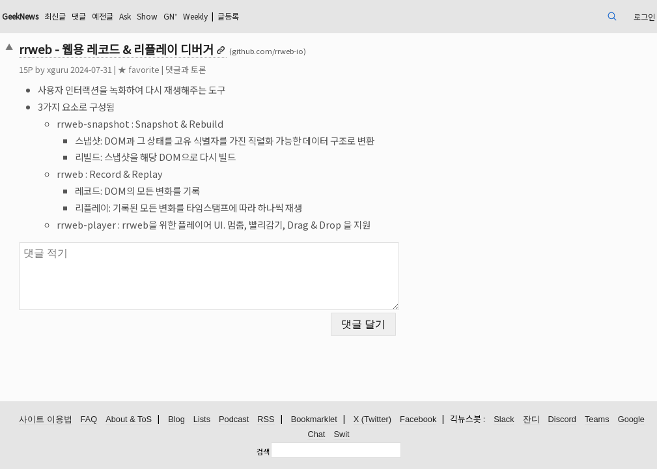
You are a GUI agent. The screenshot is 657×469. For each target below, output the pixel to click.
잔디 (531, 420)
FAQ (89, 420)
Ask (213, 16)
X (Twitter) (372, 420)
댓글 (160, 16)
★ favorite (201, 69)
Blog (176, 420)
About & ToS (128, 420)
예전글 (187, 16)
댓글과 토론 (248, 69)
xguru (120, 69)
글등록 (337, 16)
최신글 (133, 16)
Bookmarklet (314, 420)
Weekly (297, 16)
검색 (263, 451)
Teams (597, 420)
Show (239, 16)
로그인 (576, 16)
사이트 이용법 (45, 420)
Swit (341, 435)
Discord (562, 420)
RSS (265, 420)
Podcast (234, 420)
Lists (201, 420)
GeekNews (91, 16)
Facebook (418, 420)
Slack (504, 420)
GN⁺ (266, 16)
